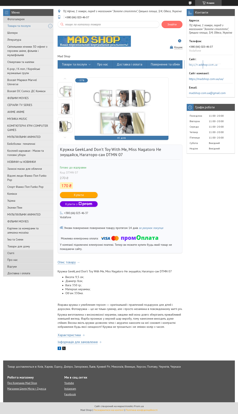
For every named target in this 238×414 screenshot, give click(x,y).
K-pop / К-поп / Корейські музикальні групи (23, 71)
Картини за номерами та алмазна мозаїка (23, 230)
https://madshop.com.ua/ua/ (206, 79)
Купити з (78, 204)
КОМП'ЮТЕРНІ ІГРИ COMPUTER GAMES (27, 128)
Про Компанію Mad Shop (22, 383)
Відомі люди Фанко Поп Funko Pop (27, 178)
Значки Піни (14, 207)
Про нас (12, 260)
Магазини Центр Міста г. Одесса (26, 388)
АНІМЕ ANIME (16, 112)
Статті (10, 253)
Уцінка (11, 200)
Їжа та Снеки (15, 239)
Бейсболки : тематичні (21, 144)
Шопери (12, 33)
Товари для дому (18, 246)
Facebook (70, 394)
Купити (79, 195)
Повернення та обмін (165, 64)
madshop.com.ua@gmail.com (207, 93)
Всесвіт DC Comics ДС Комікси (26, 91)
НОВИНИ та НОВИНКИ (21, 162)
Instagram (214, 64)
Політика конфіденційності (142, 409)
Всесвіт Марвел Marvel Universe (22, 82)
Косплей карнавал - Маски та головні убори (25, 153)
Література (14, 40)
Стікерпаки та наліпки (20, 62)
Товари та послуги (19, 26)
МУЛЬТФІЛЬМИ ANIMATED (24, 137)
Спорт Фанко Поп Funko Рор (25, 187)
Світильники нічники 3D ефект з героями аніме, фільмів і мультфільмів (27, 51)
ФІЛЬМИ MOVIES (18, 98)
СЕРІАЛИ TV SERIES (19, 105)
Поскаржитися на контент (109, 409)
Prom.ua (139, 406)
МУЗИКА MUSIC (17, 119)
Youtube (69, 383)
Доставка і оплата (18, 273)
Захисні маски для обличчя (24, 169)
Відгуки (12, 266)
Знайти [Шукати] (172, 24)
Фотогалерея (16, 19)
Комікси (12, 194)
